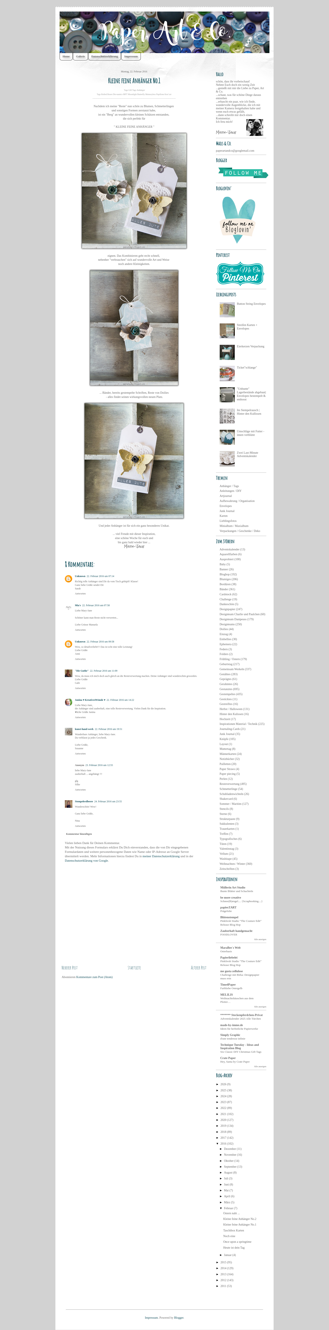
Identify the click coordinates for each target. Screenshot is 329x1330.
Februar (229, 1208)
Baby (223, 564)
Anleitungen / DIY (231, 490)
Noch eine (229, 1236)
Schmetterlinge (229, 789)
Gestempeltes (227, 694)
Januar (228, 1255)
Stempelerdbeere (84, 801)
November (230, 1154)
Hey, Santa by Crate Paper (235, 1061)
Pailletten (225, 764)
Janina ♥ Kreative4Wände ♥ (90, 699)
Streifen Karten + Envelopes (247, 326)
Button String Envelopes (251, 303)
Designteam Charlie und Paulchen (240, 614)
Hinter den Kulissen (231, 714)
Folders (224, 654)
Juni (227, 1184)
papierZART (228, 907)
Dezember (230, 1148)
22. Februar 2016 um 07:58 (96, 605)
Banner (224, 569)
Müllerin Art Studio (232, 887)
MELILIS (226, 994)
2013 (224, 1274)
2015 (224, 1262)
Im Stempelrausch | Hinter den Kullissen (249, 412)
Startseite (134, 967)
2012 (224, 1280)
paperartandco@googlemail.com (235, 150)
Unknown (80, 576)
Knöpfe (224, 739)
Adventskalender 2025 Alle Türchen (240, 1018)
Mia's (78, 605)
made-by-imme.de (231, 1025)
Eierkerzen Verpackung (250, 346)
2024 (224, 1096)
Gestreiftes (226, 704)
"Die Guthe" (82, 670)
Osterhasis (226, 951)
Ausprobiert (227, 559)
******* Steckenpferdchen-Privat (241, 1015)
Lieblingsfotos (228, 520)
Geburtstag (226, 664)
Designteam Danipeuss (233, 619)
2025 (224, 1090)
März (227, 1202)
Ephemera (226, 644)
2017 (224, 1137)
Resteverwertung (230, 783)
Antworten (80, 593)
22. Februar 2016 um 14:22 (120, 699)
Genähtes (225, 674)
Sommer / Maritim (231, 803)
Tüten (223, 843)
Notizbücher (227, 759)
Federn (224, 649)
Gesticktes (226, 699)
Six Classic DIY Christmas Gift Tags (240, 1051)
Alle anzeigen (260, 939)
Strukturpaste (227, 819)
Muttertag (225, 748)
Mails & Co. (223, 143)
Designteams (227, 624)
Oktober (229, 1160)
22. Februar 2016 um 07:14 (100, 576)
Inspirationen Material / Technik (238, 724)
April (227, 1196)
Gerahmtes (226, 684)
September (230, 1166)
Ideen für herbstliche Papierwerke (239, 1028)
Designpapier (227, 609)
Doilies (224, 629)
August (228, 1172)
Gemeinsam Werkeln (232, 669)
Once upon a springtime (237, 1241)
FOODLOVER (228, 934)
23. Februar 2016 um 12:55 (99, 765)
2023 (224, 1102)
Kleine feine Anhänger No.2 (239, 1219)
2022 (224, 1108)
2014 (224, 1268)
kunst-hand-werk (84, 729)
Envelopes (226, 506)
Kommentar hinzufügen (79, 833)
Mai (226, 1190)
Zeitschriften (227, 868)
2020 (224, 1120)
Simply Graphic (230, 1035)
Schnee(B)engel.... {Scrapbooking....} (241, 901)
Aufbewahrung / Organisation (237, 501)
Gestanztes (226, 689)
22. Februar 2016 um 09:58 (100, 641)
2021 (224, 1114)
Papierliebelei (229, 957)
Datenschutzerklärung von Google (86, 860)
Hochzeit (225, 719)
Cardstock (226, 594)
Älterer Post (198, 967)
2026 (224, 1084)
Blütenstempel (229, 917)
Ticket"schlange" (247, 367)
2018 (224, 1131)
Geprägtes (226, 679)
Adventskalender (230, 549)
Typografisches (229, 838)
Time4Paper (228, 984)
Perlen (223, 778)
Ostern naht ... (231, 1213)
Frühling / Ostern (230, 659)
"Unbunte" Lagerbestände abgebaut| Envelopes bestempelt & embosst (251, 394)
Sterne (223, 813)
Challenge (226, 599)
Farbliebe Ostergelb (231, 988)
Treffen (224, 833)
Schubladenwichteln (232, 794)
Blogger (178, 1317)
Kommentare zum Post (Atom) (94, 977)
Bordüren (225, 584)
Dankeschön (227, 604)
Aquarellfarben (229, 554)
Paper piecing (228, 773)
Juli (226, 1178)
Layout (224, 744)
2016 (224, 1143)
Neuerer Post (70, 967)
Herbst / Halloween (231, 709)
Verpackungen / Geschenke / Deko (240, 531)
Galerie (80, 56)
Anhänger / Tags (229, 486)
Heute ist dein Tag (234, 1247)
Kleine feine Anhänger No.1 (239, 1224)
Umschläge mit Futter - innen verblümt (250, 433)
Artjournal (226, 496)
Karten (224, 515)
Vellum (224, 853)
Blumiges (225, 579)
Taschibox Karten (233, 1230)
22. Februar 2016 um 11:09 (104, 670)
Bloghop (225, 574)
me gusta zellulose (231, 971)
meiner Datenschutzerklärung (161, 856)
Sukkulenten (227, 823)
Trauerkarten (227, 828)
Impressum (131, 56)
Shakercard (226, 798)
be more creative (230, 897)
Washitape (226, 858)
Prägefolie (226, 911)
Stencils (224, 808)
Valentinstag (227, 848)
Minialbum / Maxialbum (234, 526)
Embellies (225, 639)
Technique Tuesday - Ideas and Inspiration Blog (239, 1046)
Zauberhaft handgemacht (236, 931)
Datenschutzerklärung (104, 56)
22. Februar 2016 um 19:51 (108, 729)
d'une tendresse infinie (232, 1038)
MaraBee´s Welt (230, 947)
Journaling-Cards (230, 729)
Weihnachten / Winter (232, 863)
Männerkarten (228, 754)
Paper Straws (227, 769)
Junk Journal (227, 511)
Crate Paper (228, 1058)
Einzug (224, 634)
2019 (224, 1125)
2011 (224, 1286)
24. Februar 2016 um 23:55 (108, 801)
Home (66, 56)
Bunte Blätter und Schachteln (236, 891)
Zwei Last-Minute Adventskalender (247, 454)
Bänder (224, 589)
